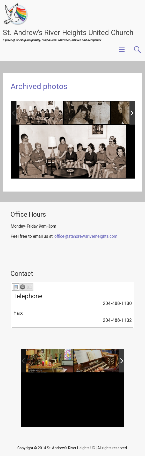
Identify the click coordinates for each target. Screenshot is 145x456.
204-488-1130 (117, 303)
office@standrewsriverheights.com (85, 236)
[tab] (15, 287)
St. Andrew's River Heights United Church (68, 32)
